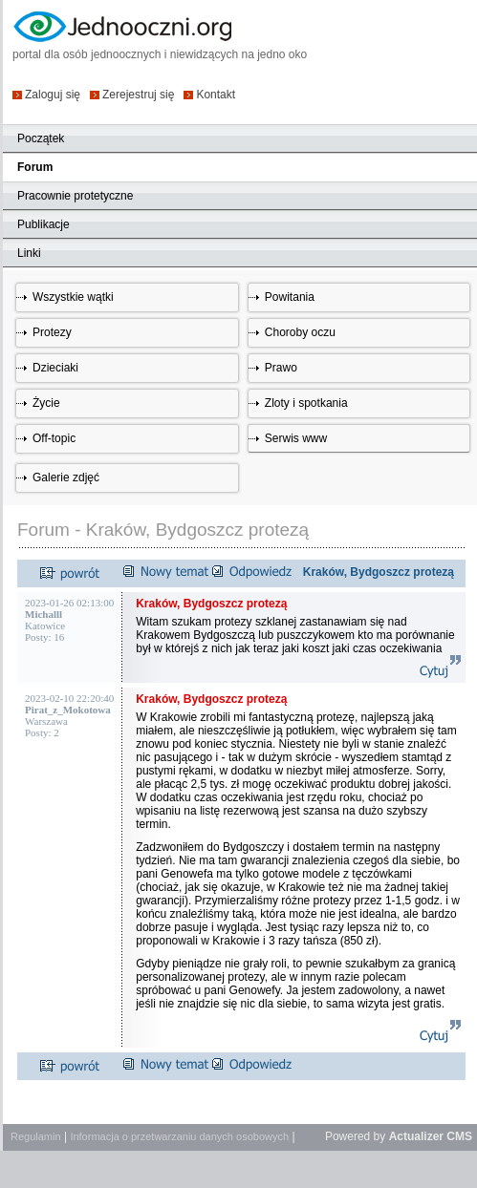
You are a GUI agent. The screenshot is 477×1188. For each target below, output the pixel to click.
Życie (46, 403)
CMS (459, 1136)
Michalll (43, 614)
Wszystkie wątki (73, 297)
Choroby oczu (300, 332)
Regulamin (36, 1136)
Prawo (281, 367)
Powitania (289, 297)
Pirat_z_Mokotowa (68, 709)
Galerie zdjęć (66, 477)
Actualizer (416, 1136)
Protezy (52, 332)
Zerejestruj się (138, 94)
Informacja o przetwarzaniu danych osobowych (179, 1136)
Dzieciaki (55, 367)
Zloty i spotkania (306, 403)
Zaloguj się (52, 94)
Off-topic (54, 438)
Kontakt (215, 94)
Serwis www (296, 438)
